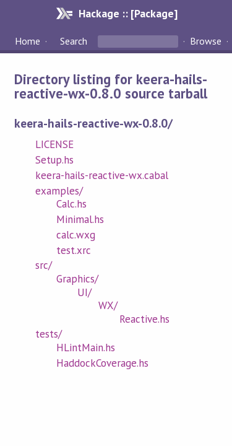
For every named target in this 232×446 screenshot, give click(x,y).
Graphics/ (77, 279)
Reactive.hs (144, 319)
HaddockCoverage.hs (102, 363)
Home (27, 41)
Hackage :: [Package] (128, 13)
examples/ (59, 191)
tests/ (48, 334)
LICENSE (54, 144)
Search (73, 41)
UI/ (84, 292)
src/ (43, 265)
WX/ (108, 305)
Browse (205, 41)
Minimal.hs (80, 219)
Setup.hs (54, 160)
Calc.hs (71, 204)
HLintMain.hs (85, 347)
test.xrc (73, 250)
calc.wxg (75, 235)
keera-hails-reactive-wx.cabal (102, 175)
